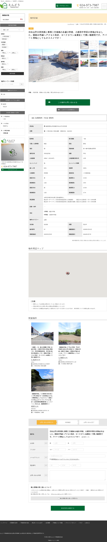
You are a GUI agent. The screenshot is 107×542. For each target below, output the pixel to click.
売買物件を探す (14, 522)
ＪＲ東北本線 (6, 130)
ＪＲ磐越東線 (6, 116)
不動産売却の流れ (25, 522)
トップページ (4, 522)
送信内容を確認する (67, 508)
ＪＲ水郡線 (5, 123)
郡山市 (5, 106)
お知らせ (87, 522)
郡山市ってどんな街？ (37, 522)
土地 (45, 219)
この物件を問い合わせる (67, 102)
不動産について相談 (58, 522)
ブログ (80, 522)
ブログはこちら (64, 5)
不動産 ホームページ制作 (53, 540)
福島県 (4, 104)
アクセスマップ (12, 169)
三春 (4, 119)
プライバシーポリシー (56, 494)
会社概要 (48, 522)
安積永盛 (5, 133)
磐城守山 (5, 126)
